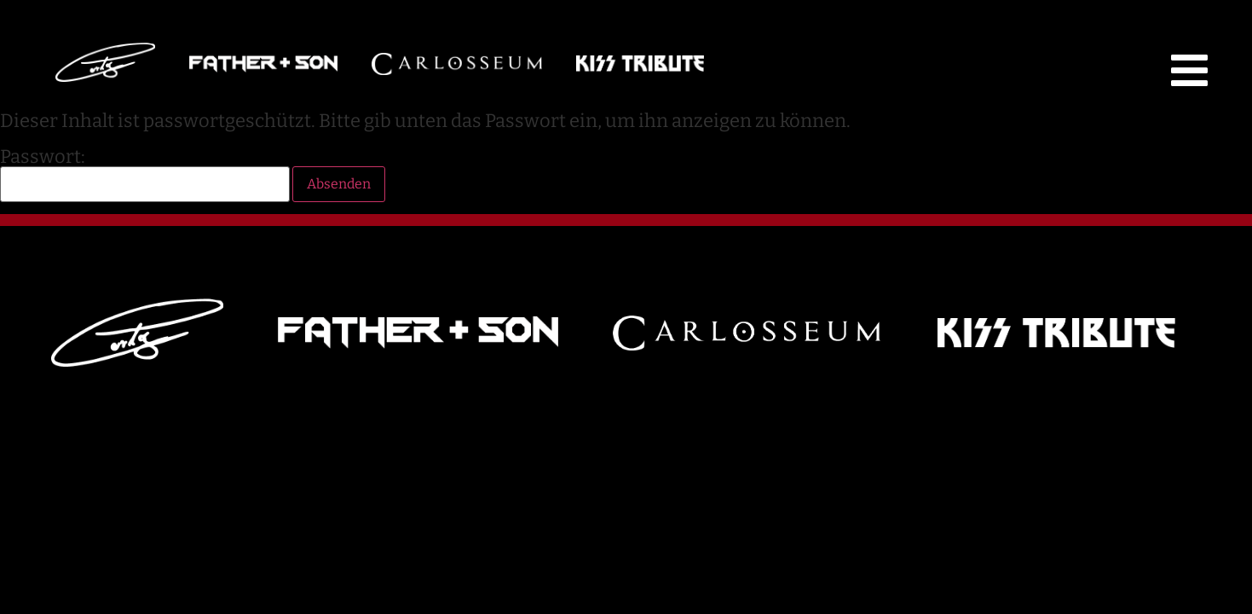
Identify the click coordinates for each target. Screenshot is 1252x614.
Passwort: (145, 175)
